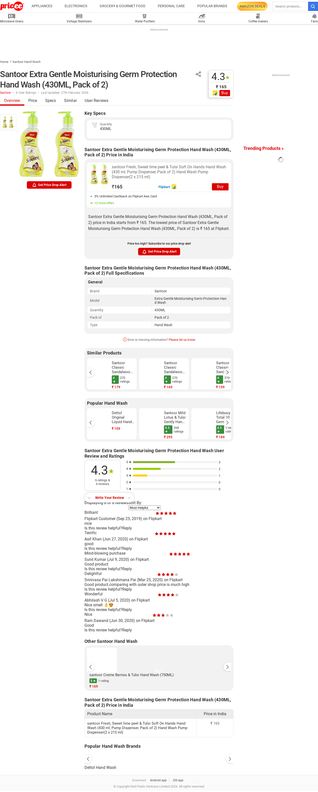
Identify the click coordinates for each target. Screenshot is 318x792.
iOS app (178, 780)
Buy (224, 92)
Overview (12, 100)
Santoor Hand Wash (26, 62)
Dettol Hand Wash (100, 767)
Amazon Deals (252, 6)
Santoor (5, 92)
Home (4, 62)
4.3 (220, 77)
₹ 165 (221, 86)
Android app (158, 780)
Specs (50, 100)
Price (32, 100)
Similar (70, 100)
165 (117, 187)
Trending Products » (263, 148)
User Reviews (96, 100)
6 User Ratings (26, 92)
